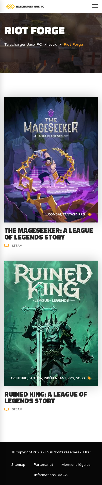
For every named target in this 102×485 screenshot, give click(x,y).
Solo (80, 378)
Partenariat (43, 465)
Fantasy (69, 214)
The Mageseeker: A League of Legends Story (48, 233)
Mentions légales (76, 465)
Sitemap (18, 465)
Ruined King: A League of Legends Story (45, 397)
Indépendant (55, 378)
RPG (81, 214)
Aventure (18, 378)
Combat (54, 214)
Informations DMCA (51, 475)
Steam (17, 246)
